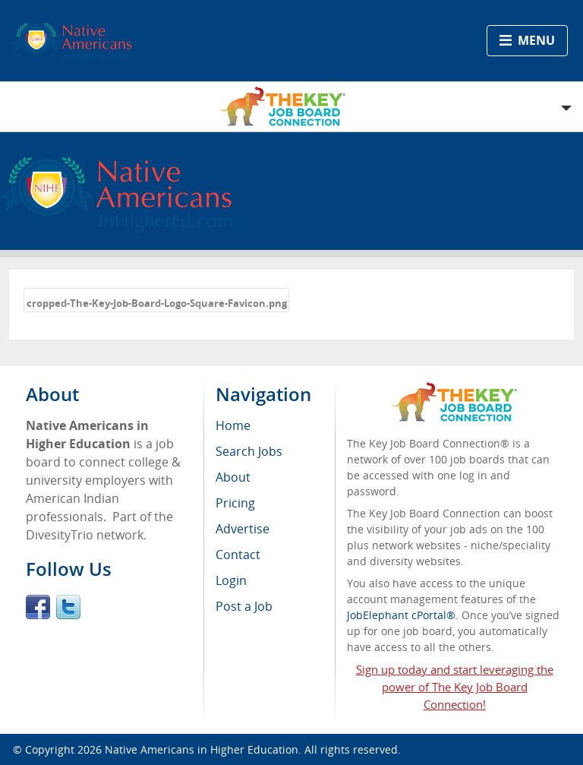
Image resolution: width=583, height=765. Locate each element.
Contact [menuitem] (238, 554)
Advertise (242, 528)
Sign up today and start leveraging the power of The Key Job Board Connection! (454, 687)
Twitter (68, 607)
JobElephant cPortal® (401, 615)
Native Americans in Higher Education (201, 749)
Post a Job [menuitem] (244, 606)
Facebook (38, 607)
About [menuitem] (233, 477)
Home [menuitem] (233, 425)
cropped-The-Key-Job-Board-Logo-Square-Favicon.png (157, 303)
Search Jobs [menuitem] (249, 451)
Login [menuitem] (231, 580)
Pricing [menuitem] (235, 503)
